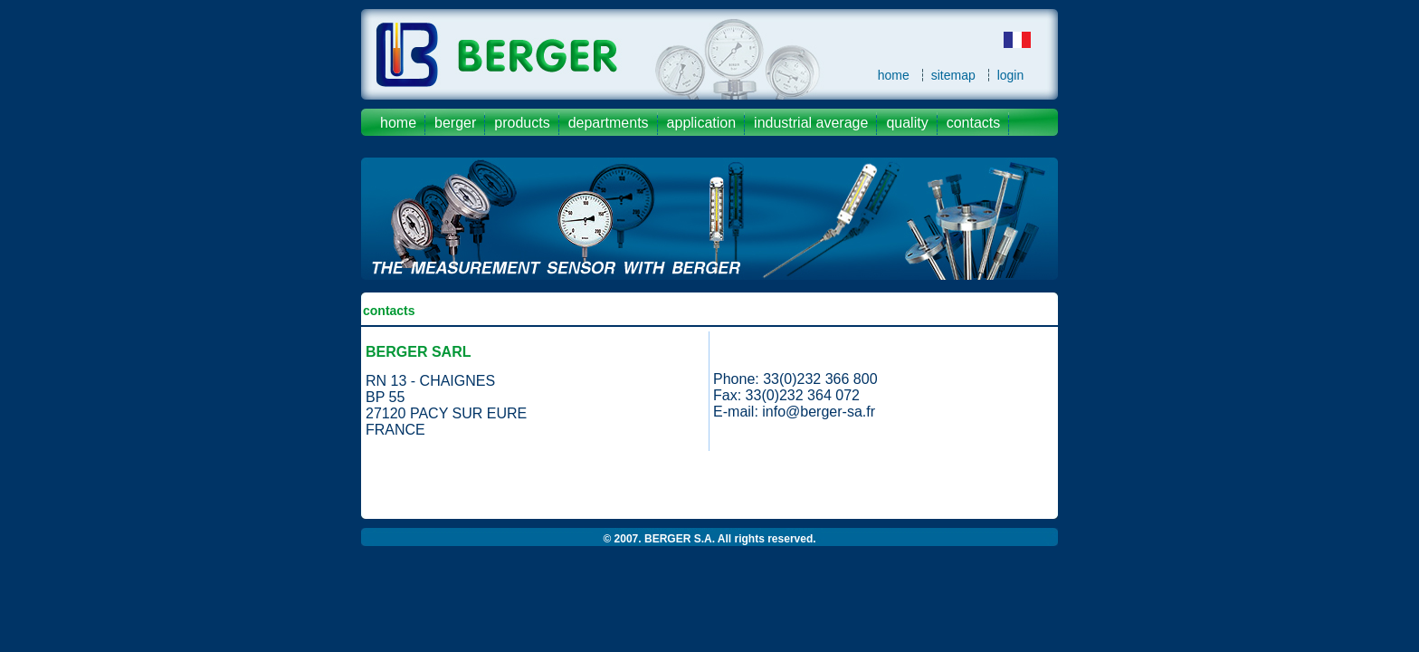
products (521, 122)
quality (907, 122)
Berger (455, 122)
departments (608, 122)
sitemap (953, 75)
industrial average (811, 122)
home (893, 75)
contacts (974, 122)
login (1010, 75)
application (702, 122)
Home (398, 122)
